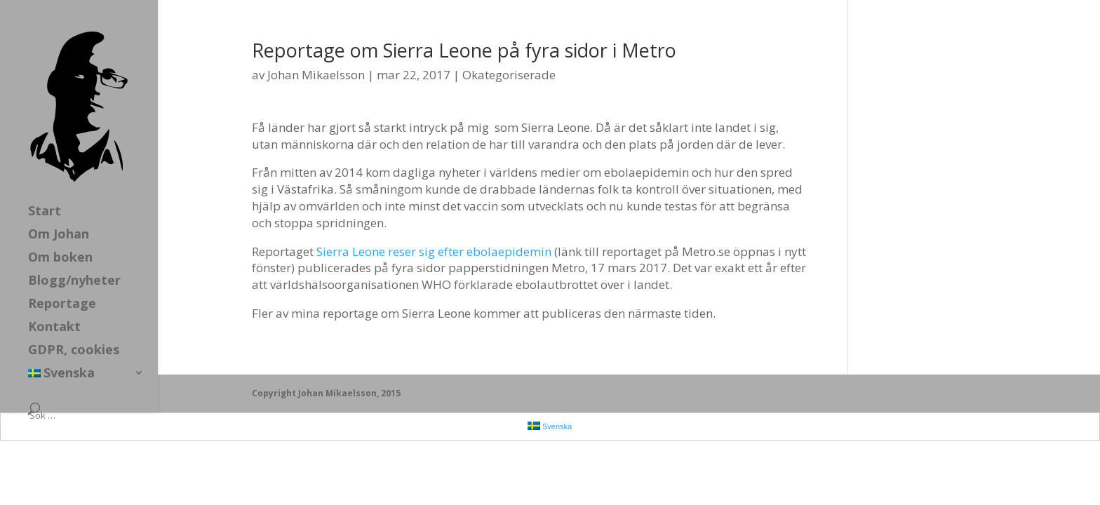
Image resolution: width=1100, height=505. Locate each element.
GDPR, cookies (73, 351)
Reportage (62, 304)
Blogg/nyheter (74, 281)
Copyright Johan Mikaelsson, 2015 (326, 393)
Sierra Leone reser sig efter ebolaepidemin (433, 251)
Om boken (60, 258)
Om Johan (58, 235)
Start (44, 212)
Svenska (61, 374)
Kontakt (54, 328)
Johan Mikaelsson (316, 75)
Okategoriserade (509, 75)
